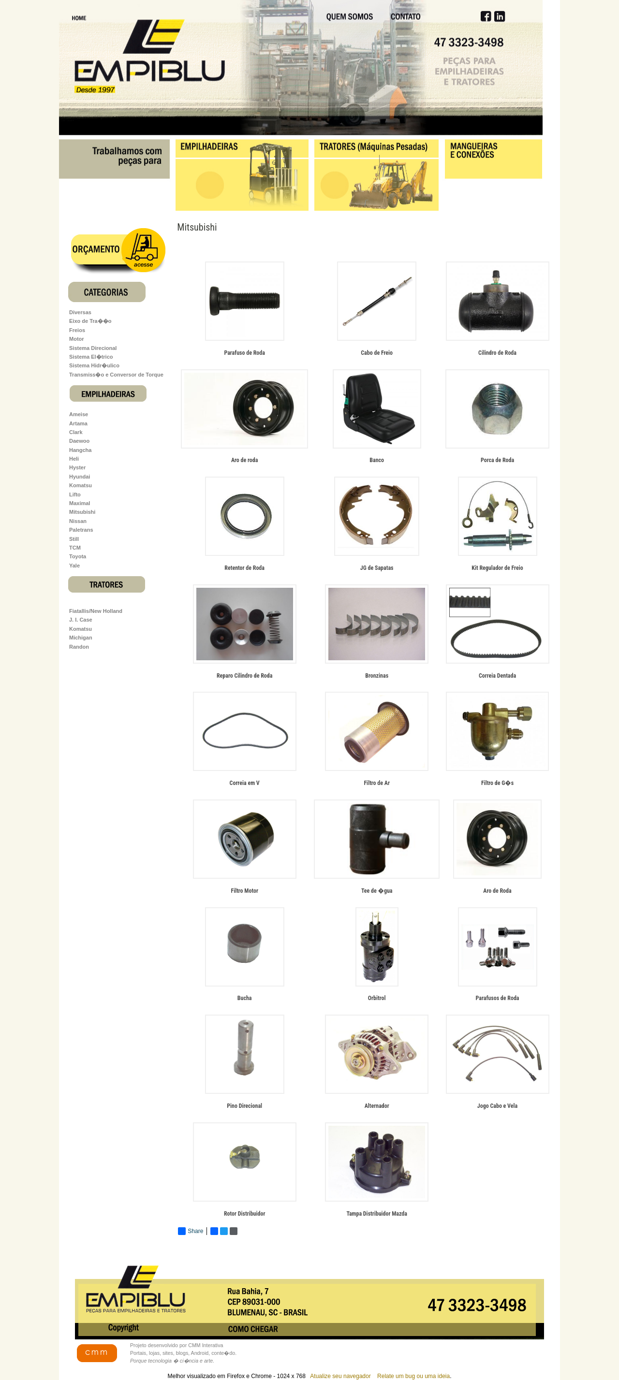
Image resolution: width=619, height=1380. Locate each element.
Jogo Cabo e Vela (497, 1106)
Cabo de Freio (377, 352)
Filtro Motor (244, 890)
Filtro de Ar (377, 783)
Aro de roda (244, 460)
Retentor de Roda (244, 568)
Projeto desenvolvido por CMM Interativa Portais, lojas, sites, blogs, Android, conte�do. (183, 1353)
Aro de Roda (497, 890)
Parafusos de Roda (497, 998)
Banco (376, 460)
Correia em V (245, 783)
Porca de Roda (497, 460)
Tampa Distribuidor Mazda (376, 1213)
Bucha (244, 998)
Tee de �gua (377, 890)
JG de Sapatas (377, 568)
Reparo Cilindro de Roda (244, 675)
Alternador (377, 1106)
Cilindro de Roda (497, 352)
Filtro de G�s (497, 783)
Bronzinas (376, 675)
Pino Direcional (244, 1106)
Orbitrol (377, 998)
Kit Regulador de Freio (497, 568)
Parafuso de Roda (244, 352)
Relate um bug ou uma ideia (413, 1376)
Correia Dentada (497, 675)
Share (190, 1231)
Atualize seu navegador (340, 1376)
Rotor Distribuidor (244, 1213)
